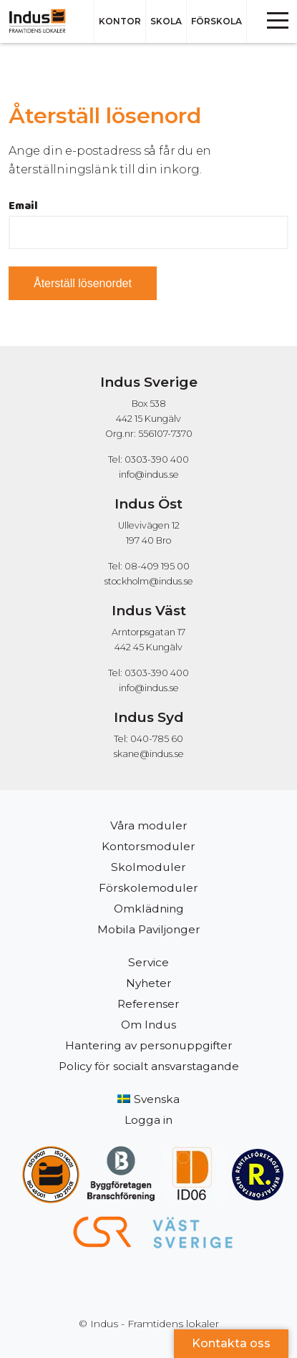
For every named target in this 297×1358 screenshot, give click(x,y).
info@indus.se (149, 474)
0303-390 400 (157, 459)
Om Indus (148, 1024)
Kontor (120, 21)
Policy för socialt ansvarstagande (149, 1066)
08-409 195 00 (157, 566)
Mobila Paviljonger (148, 929)
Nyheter (149, 983)
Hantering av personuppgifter (149, 1045)
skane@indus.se (149, 753)
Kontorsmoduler (148, 846)
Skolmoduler (148, 867)
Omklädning (149, 908)
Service (148, 962)
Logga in (148, 1120)
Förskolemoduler (148, 888)
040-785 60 (156, 738)
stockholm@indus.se (148, 581)
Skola (166, 21)
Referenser (148, 1004)
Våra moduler (149, 825)
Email (23, 206)
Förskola (216, 21)
